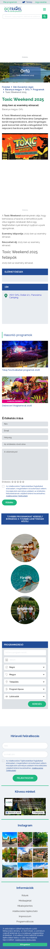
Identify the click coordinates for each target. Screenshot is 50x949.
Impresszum (25, 916)
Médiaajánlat (25, 900)
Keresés (37, 704)
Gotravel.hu (19, 800)
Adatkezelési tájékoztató (25, 911)
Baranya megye (13, 89)
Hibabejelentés (25, 906)
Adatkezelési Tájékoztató (17, 496)
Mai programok (10, 2)
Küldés (9, 502)
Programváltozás (25, 921)
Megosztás (38, 813)
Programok (38, 89)
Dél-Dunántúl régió (23, 87)
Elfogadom (25, 945)
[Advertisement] (25, 40)
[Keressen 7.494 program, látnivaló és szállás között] (22, 16)
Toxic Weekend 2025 (23, 99)
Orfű (27, 89)
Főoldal (6, 87)
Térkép (27, 2)
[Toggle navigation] (44, 9)
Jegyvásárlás (41, 2)
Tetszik (13, 813)
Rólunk (25, 895)
